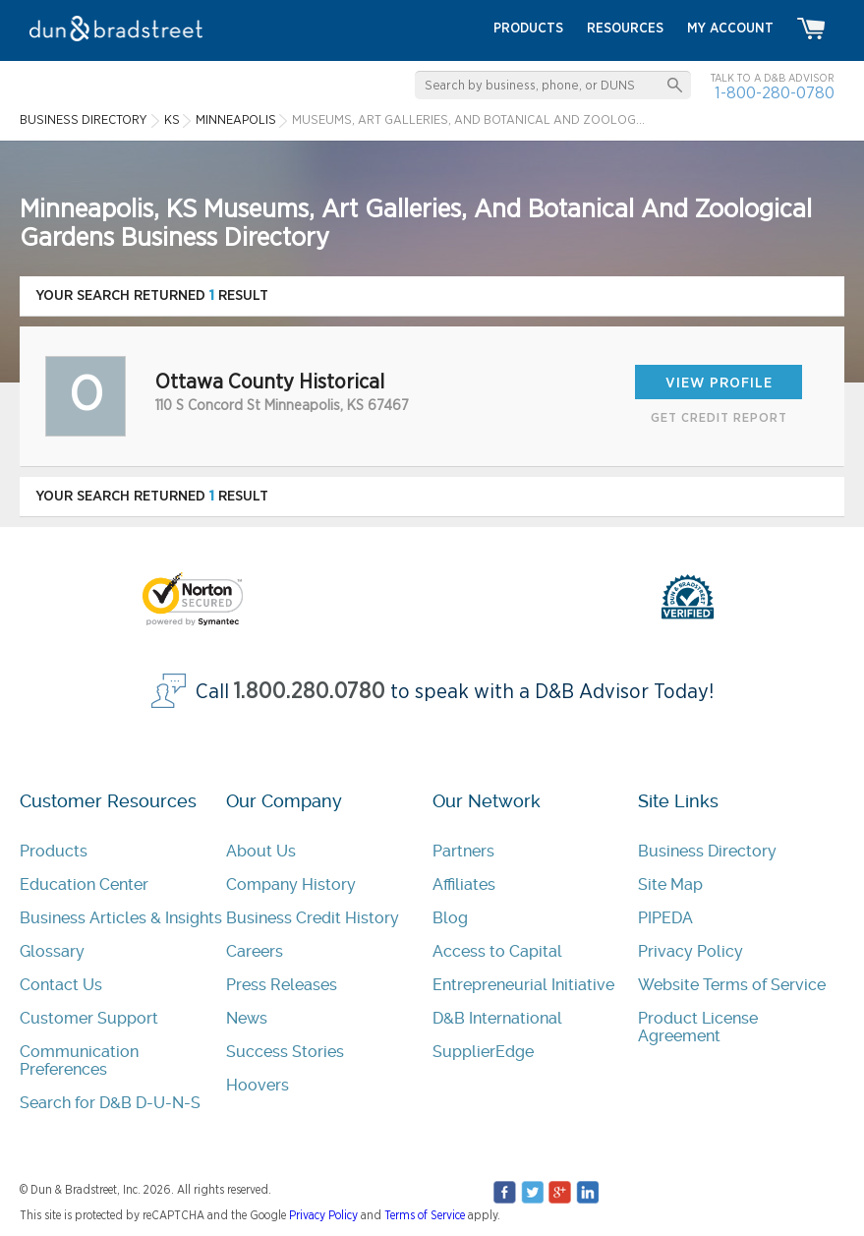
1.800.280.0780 (309, 691)
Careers (254, 951)
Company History (291, 884)
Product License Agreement (698, 1027)
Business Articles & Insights (121, 918)
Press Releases (281, 984)
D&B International (497, 1018)
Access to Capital (497, 951)
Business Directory (707, 851)
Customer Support (89, 1018)
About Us (261, 851)
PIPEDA (665, 918)
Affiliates (463, 884)
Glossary (52, 951)
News (246, 1018)
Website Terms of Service (732, 984)
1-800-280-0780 (775, 93)
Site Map (670, 884)
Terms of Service (424, 1215)
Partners (463, 851)
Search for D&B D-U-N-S (110, 1102)
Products (53, 851)
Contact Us (61, 984)
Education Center (84, 884)
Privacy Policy (690, 951)
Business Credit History (312, 918)
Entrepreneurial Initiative (523, 984)
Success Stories (285, 1051)
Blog (450, 918)
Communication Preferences (79, 1060)
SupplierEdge (483, 1051)
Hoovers (257, 1085)
